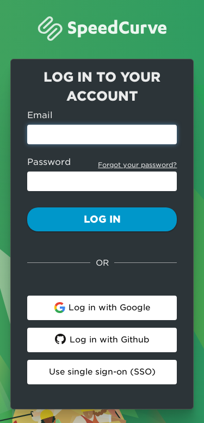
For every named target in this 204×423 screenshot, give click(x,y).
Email (40, 115)
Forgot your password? (137, 165)
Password (49, 162)
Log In (102, 219)
